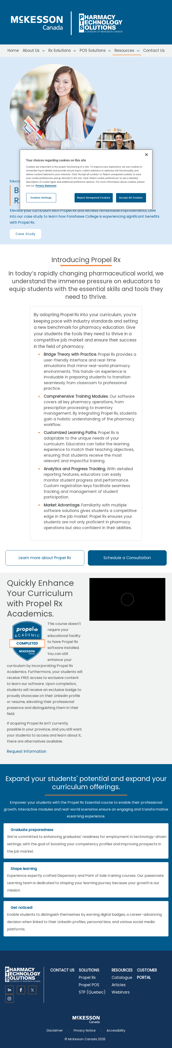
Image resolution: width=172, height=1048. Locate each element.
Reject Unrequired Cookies (93, 197)
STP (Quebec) (92, 992)
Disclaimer (55, 1030)
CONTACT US (62, 970)
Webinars (121, 992)
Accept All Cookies (131, 197)
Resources (127, 50)
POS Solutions (95, 50)
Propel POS (89, 985)
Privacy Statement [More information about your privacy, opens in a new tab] (46, 185)
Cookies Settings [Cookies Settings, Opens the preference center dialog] (41, 197)
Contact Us (154, 50)
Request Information (26, 751)
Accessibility (116, 1030)
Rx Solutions (62, 50)
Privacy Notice (85, 1030)
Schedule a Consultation (127, 557)
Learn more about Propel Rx (45, 557)
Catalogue (122, 977)
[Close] (146, 155)
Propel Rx (87, 977)
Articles (119, 985)
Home (13, 50)
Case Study (26, 234)
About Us (34, 50)
